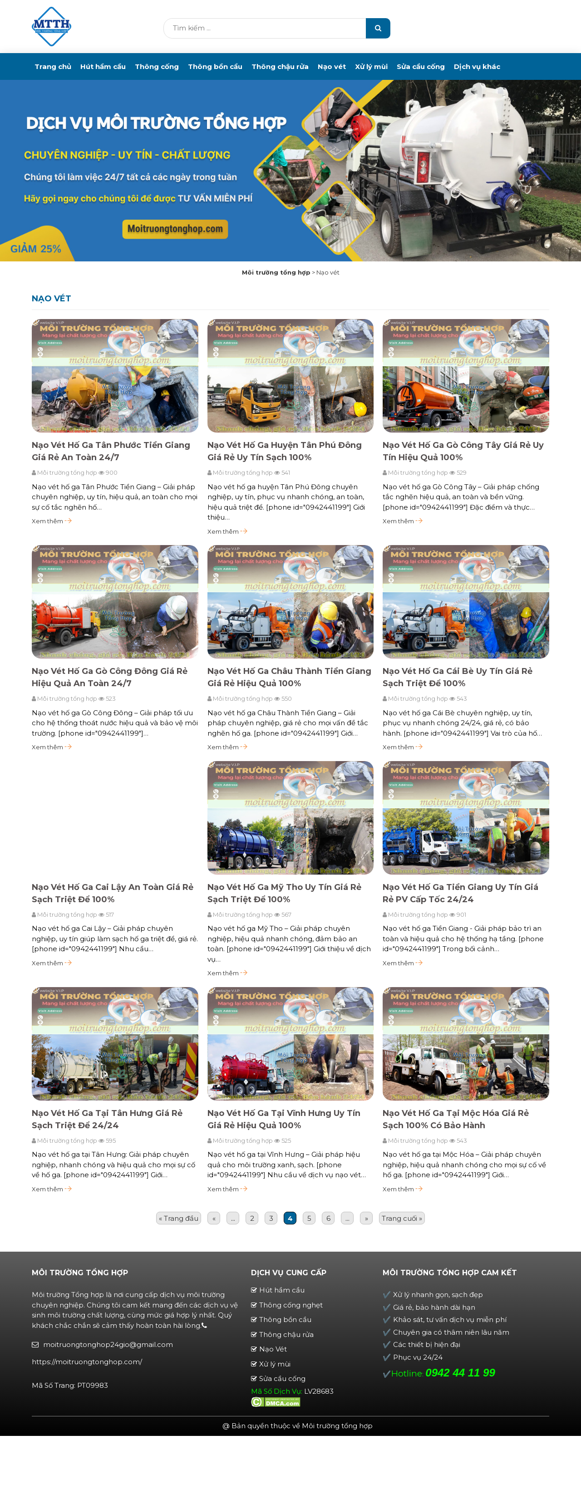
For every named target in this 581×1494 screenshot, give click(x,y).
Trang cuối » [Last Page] (402, 1219)
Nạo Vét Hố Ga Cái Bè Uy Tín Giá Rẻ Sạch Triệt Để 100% (457, 678)
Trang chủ (52, 67)
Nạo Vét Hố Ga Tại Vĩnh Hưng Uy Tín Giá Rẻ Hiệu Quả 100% (283, 1120)
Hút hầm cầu (103, 67)
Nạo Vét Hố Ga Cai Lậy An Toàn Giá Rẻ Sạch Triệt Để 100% (112, 894)
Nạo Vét (273, 1350)
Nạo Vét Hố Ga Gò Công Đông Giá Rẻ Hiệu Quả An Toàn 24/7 (109, 678)
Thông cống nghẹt (291, 1305)
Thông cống (157, 67)
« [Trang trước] (214, 1219)
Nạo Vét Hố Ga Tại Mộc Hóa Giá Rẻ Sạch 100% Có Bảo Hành (456, 1120)
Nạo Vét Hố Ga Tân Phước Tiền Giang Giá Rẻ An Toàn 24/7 (111, 452)
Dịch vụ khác (477, 67)
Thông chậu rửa (280, 67)
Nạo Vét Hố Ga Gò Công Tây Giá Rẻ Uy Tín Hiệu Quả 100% (463, 452)
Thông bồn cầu (215, 67)
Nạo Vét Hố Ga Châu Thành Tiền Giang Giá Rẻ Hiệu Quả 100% (289, 678)
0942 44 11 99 (460, 1373)
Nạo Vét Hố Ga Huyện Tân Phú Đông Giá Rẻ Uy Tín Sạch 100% (284, 452)
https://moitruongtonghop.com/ (87, 1362)
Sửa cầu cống (421, 67)
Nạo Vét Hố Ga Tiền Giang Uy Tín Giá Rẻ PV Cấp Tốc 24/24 (460, 894)
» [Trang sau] (366, 1219)
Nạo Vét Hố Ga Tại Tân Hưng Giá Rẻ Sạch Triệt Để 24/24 (107, 1120)
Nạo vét (332, 67)
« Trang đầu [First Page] (178, 1219)
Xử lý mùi (371, 67)
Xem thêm (52, 522)
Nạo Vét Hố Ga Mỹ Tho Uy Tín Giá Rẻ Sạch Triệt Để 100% (284, 894)
